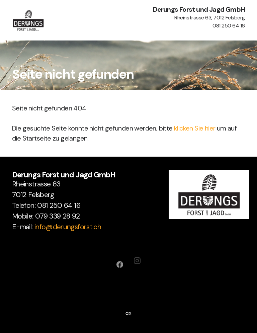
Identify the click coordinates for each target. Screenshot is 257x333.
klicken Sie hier (194, 128)
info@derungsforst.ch (67, 226)
